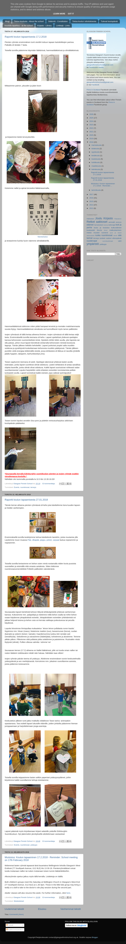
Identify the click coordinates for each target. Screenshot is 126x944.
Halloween (90, 219)
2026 (91, 114)
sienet (115, 235)
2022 (91, 128)
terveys (33, 487)
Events (16, 487)
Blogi (7, 21)
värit (120, 241)
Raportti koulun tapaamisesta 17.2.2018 (25, 36)
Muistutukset (19, 901)
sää (119, 235)
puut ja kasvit (115, 233)
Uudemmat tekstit (14, 909)
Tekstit (9, 925)
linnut (105, 230)
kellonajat (112, 225)
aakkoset (101, 221)
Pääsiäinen (117, 219)
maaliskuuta (96, 166)
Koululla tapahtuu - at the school (19, 25)
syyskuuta (95, 152)
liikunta (99, 230)
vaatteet (108, 238)
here (68, 893)
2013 (91, 208)
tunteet (102, 238)
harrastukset (98, 225)
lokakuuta (95, 149)
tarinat (90, 238)
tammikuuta (96, 190)
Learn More (59, 14)
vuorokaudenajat (107, 241)
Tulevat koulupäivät (109, 21)
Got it (71, 14)
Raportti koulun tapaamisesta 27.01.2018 (26, 499)
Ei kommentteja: (49, 484)
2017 (91, 194)
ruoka (98, 235)
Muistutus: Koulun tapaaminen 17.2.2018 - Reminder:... (103, 185)
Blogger (95, 937)
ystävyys (33, 845)
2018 (91, 142)
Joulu (98, 218)
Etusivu (42, 909)
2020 (91, 135)
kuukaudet (91, 230)
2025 (91, 118)
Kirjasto (108, 218)
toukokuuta (96, 159)
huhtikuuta (95, 162)
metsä (89, 233)
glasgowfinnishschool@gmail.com (100, 65)
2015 (91, 201)
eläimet (90, 225)
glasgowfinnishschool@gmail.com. (100, 82)
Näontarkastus (43, 237)
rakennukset (90, 235)
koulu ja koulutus (101, 228)
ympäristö (93, 244)
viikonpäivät (116, 238)
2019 (91, 139)
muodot (96, 233)
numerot (104, 233)
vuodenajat (92, 241)
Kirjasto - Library (44, 25)
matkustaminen (115, 230)
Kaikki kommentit (14, 930)
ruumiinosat (25, 487)
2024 (91, 121)
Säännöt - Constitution (58, 21)
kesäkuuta (95, 156)
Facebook (95, 85)
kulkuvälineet (116, 228)
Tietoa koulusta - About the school (29, 21)
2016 (91, 198)
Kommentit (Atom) (16, 914)
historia (105, 225)
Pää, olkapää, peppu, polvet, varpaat (43, 540)
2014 (91, 205)
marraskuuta (96, 145)
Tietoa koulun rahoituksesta (84, 21)
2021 (91, 132)
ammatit (112, 222)
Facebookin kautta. (96, 67)
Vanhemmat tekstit (70, 909)
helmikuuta (96, 169)
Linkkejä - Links (63, 25)
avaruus (118, 222)
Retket (91, 221)
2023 (91, 125)
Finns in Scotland (93, 90)
